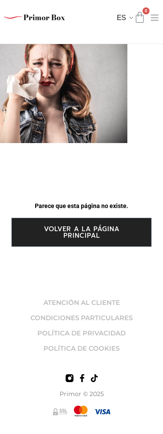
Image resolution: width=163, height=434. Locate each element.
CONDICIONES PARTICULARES (81, 318)
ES (121, 17)
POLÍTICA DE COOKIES (81, 348)
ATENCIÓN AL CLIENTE (81, 302)
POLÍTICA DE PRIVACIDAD (81, 333)
